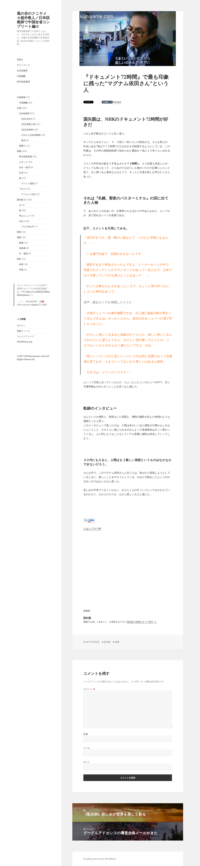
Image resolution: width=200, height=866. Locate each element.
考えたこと (24, 215)
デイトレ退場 (27, 183)
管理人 (20, 59)
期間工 (22, 145)
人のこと (23, 161)
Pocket (117, 102)
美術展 (22, 248)
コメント (89, 689)
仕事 (19, 108)
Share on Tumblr (107, 102)
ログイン (21, 325)
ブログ (22, 188)
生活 (21, 172)
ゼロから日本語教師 (31, 134)
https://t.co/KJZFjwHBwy (37, 291)
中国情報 (21, 97)
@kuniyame (23, 294)
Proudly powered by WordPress (99, 858)
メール (86, 748)
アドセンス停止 (28, 194)
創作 (19, 258)
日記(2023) (26, 118)
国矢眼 (107, 641)
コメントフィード (25, 336)
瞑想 (19, 231)
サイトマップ (23, 65)
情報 (19, 151)
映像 (21, 242)
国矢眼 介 (21, 199)
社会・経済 (24, 167)
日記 (21, 221)
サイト (86, 762)
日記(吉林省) (27, 129)
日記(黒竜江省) (28, 124)
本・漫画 (23, 253)
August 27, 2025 (39, 304)
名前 (85, 734)
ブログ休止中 (27, 226)
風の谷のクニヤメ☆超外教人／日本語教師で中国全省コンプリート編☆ (33, 20)
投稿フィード (23, 330)
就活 (23, 140)
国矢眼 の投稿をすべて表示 (140, 621)
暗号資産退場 (23, 81)
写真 (21, 269)
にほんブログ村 (92, 528)
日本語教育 (22, 70)
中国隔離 (21, 76)
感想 (19, 237)
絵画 (21, 264)
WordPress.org (24, 341)
